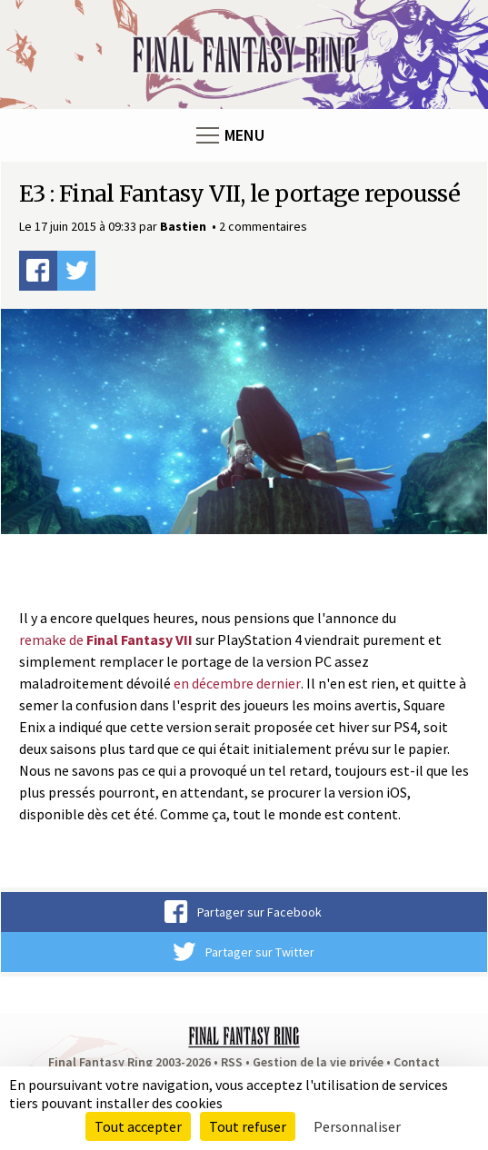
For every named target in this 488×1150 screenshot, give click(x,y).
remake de (106, 639)
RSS (232, 1062)
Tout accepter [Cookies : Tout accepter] (138, 1126)
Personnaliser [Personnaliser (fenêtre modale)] (357, 1126)
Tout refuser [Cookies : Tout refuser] (247, 1126)
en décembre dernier (237, 683)
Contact (416, 1062)
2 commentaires (263, 226)
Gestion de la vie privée (318, 1062)
